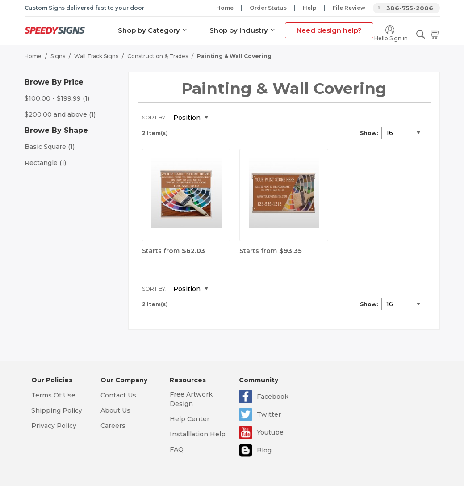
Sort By (153, 117)
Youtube (270, 432)
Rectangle (45, 163)
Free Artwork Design (191, 399)
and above (60, 114)
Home (225, 7)
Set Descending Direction (221, 118)
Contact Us (118, 395)
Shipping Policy (56, 410)
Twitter (269, 414)
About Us (115, 410)
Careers (112, 426)
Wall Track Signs (96, 56)
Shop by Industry (238, 30)
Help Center (189, 419)
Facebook (272, 397)
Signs (57, 56)
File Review (349, 7)
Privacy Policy (53, 426)
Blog (264, 450)
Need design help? (329, 30)
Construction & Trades (157, 56)
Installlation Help (198, 434)
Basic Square (50, 147)
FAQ (177, 449)
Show (368, 133)
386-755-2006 (409, 8)
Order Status (268, 7)
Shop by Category (149, 30)
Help (310, 7)
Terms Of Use (53, 395)
